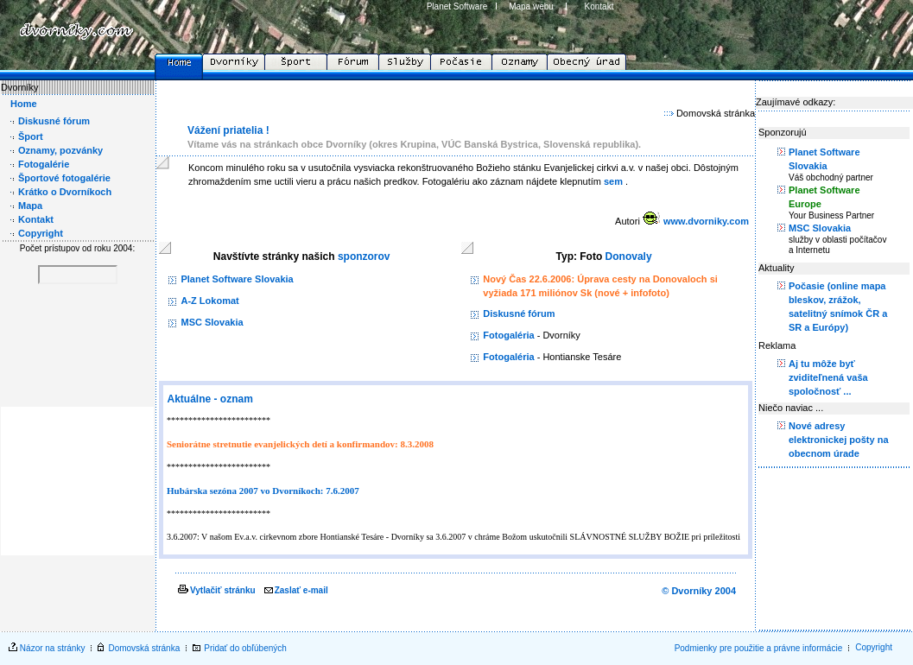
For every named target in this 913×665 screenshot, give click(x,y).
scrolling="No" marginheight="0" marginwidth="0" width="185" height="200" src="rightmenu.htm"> (833, 353)
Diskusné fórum (519, 313)
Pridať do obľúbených (245, 648)
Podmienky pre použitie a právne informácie (759, 648)
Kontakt (599, 6)
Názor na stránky (53, 648)
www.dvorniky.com (706, 221)
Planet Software (457, 6)
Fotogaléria (508, 335)
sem (613, 181)
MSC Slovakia (212, 322)
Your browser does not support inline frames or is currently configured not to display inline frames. (77, 317)
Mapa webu (531, 6)
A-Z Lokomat (209, 300)
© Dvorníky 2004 (699, 591)
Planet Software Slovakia (237, 279)
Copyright (873, 647)
